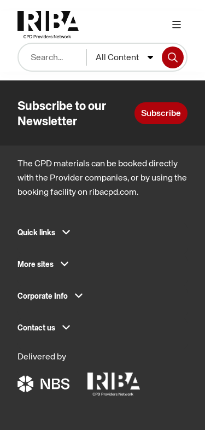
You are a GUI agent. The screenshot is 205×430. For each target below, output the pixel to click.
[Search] (173, 57)
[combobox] (124, 57)
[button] (102, 236)
